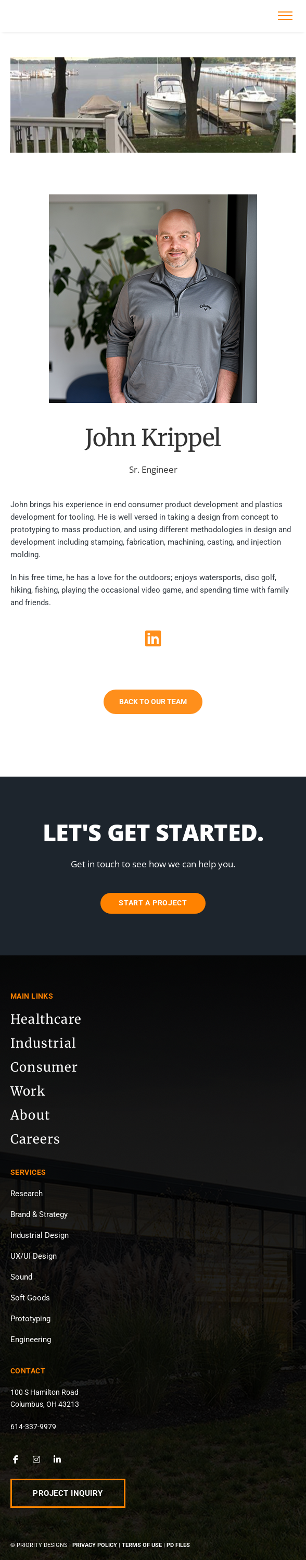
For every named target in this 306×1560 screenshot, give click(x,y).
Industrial (43, 1043)
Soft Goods (30, 1298)
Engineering (30, 1339)
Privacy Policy (94, 1545)
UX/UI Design (33, 1256)
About (30, 1115)
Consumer (44, 1067)
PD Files (178, 1545)
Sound (21, 1277)
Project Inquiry (68, 1493)
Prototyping (30, 1318)
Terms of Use (142, 1545)
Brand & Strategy (39, 1214)
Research (26, 1193)
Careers (35, 1139)
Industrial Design (39, 1235)
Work (27, 1091)
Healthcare (46, 1019)
